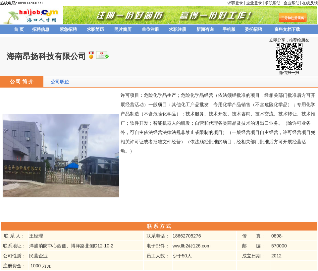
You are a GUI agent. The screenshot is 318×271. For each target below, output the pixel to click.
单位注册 (150, 29)
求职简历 (95, 29)
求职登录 (235, 3)
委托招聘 (253, 29)
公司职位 (60, 81)
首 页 (19, 29)
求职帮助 (273, 3)
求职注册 (177, 29)
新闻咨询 (205, 29)
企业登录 (254, 3)
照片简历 (123, 29)
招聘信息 (40, 29)
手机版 (229, 29)
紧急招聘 (68, 29)
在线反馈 (310, 3)
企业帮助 (291, 3)
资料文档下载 (287, 29)
